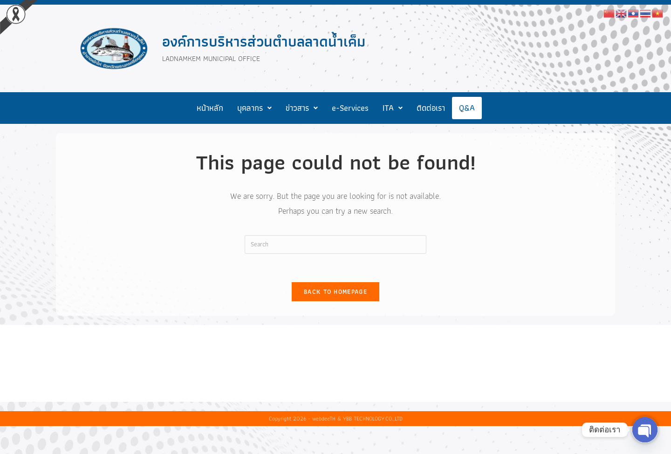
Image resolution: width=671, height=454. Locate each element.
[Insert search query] (335, 244)
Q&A (467, 108)
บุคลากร (254, 108)
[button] (254, 108)
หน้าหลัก (210, 108)
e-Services (350, 108)
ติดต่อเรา (431, 108)
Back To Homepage (335, 292)
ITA (393, 108)
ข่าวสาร (302, 108)
